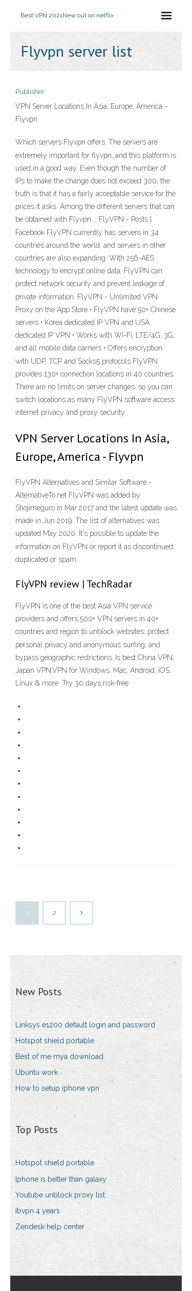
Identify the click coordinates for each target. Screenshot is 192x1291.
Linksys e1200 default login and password (85, 1025)
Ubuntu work (36, 1072)
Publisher (30, 92)
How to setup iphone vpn (57, 1088)
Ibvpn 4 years (37, 1211)
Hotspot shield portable (54, 1041)
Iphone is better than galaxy (60, 1179)
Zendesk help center (49, 1227)
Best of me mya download (59, 1056)
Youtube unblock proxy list (60, 1195)
